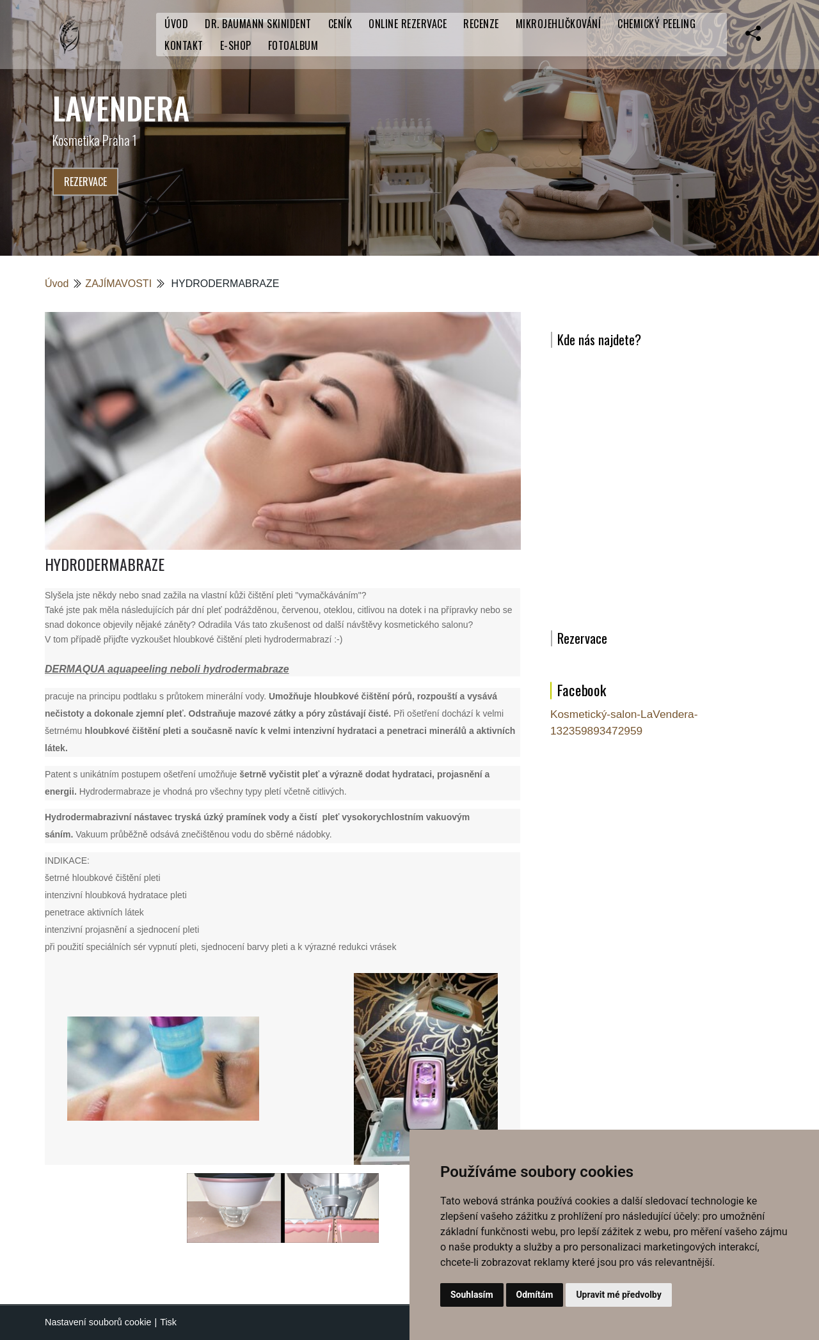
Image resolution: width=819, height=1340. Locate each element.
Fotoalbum (293, 45)
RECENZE (481, 23)
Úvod (176, 23)
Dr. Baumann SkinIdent (258, 23)
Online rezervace (408, 23)
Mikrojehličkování (558, 23)
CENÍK (340, 23)
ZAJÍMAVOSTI (118, 283)
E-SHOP (235, 45)
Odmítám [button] (534, 1294)
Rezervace (85, 181)
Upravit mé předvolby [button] (618, 1294)
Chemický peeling (656, 23)
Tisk (168, 1322)
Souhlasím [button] (471, 1294)
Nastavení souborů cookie (98, 1322)
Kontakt (183, 45)
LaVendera (120, 107)
